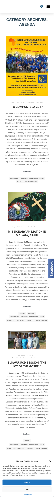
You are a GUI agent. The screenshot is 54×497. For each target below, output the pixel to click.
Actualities (30, 102)
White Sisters (31, 182)
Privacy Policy (27, 494)
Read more (27, 171)
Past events (38, 102)
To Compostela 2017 (27, 107)
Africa (22, 313)
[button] (50, 461)
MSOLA (19, 182)
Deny (27, 489)
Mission (31, 313)
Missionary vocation (15, 320)
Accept (27, 482)
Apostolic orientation (27, 358)
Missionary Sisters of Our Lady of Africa (27, 178)
